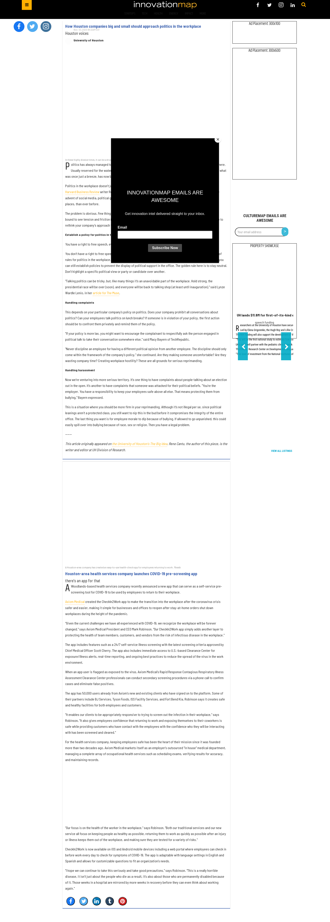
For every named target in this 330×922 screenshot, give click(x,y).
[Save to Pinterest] (122, 901)
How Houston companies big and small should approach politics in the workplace (133, 26)
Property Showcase (264, 246)
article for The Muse (106, 293)
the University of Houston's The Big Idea (139, 444)
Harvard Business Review (82, 192)
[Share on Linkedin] (96, 901)
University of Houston (89, 40)
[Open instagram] (281, 5)
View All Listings (281, 451)
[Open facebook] (258, 5)
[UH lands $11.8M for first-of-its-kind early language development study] (264, 281)
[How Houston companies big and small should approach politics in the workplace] (146, 103)
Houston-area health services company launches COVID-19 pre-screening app (131, 573)
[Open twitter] (269, 5)
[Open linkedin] (292, 5)
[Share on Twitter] (83, 901)
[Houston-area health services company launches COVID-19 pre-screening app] (146, 513)
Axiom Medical (75, 601)
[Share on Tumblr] (109, 901)
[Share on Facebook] (70, 901)
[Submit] (303, 5)
